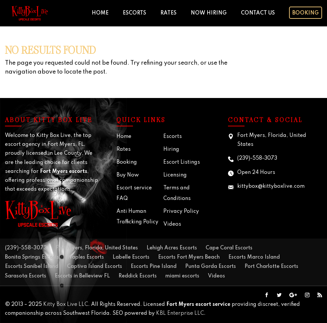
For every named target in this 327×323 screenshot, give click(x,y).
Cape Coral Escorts (229, 248)
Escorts (134, 13)
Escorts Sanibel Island (31, 266)
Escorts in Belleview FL (82, 276)
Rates (168, 13)
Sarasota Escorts (25, 276)
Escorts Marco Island (254, 257)
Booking (305, 13)
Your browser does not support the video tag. (294, 60)
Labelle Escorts (131, 257)
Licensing (175, 175)
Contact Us (258, 13)
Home (100, 13)
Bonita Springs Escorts (32, 257)
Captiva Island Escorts (94, 266)
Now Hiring (209, 13)
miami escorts (182, 276)
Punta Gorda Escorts (210, 266)
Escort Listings (181, 162)
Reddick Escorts (137, 276)
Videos (172, 224)
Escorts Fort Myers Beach (189, 257)
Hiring (171, 149)
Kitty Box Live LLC (65, 304)
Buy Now (127, 175)
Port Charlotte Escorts (271, 266)
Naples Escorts (86, 257)
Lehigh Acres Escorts (172, 248)
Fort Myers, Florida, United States (96, 248)
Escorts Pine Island (154, 266)
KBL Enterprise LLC (180, 313)
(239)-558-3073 (257, 158)
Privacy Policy (181, 211)
